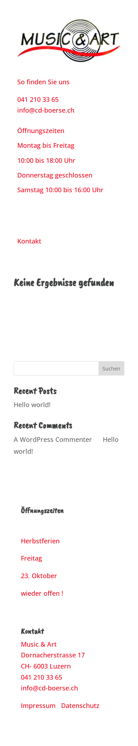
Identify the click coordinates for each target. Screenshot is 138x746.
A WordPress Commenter (53, 439)
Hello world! (32, 404)
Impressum (38, 705)
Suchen (111, 368)
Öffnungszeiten (40, 130)
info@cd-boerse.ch (45, 110)
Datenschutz (80, 705)
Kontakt (29, 241)
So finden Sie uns (43, 81)
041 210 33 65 (38, 99)
